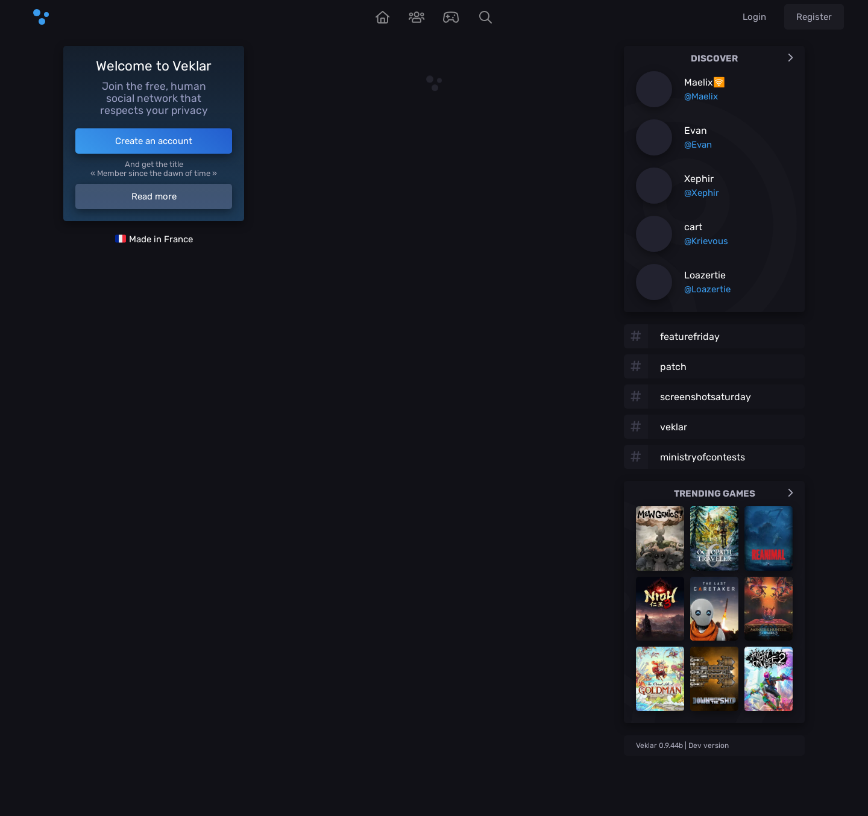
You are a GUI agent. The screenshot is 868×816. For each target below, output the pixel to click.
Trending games (733, 493)
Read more (154, 196)
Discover (742, 58)
